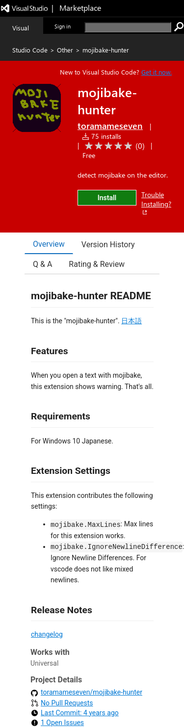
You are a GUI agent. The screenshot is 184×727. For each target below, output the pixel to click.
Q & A (42, 264)
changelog (47, 634)
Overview (49, 244)
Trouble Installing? (156, 203)
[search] (127, 27)
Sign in (62, 26)
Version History (108, 244)
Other (65, 50)
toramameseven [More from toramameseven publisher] (110, 125)
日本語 (131, 321)
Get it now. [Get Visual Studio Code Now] (156, 72)
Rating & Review (97, 264)
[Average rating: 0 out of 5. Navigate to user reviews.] (113, 146)
